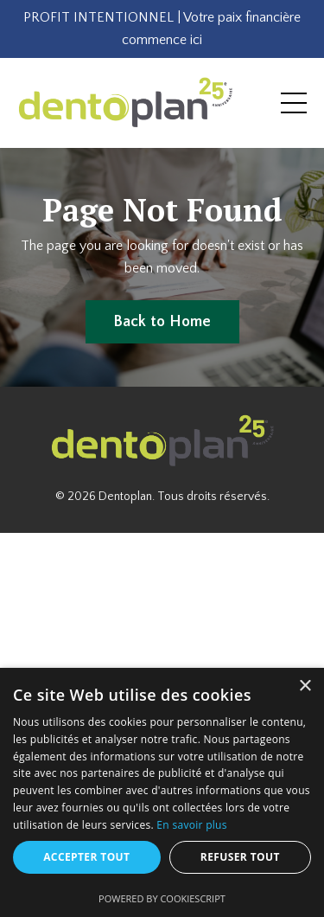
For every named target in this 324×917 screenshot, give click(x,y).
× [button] (304, 686)
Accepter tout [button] (86, 857)
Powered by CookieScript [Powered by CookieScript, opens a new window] (162, 898)
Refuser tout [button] (240, 857)
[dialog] (162, 792)
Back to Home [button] (162, 321)
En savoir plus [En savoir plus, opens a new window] (191, 825)
